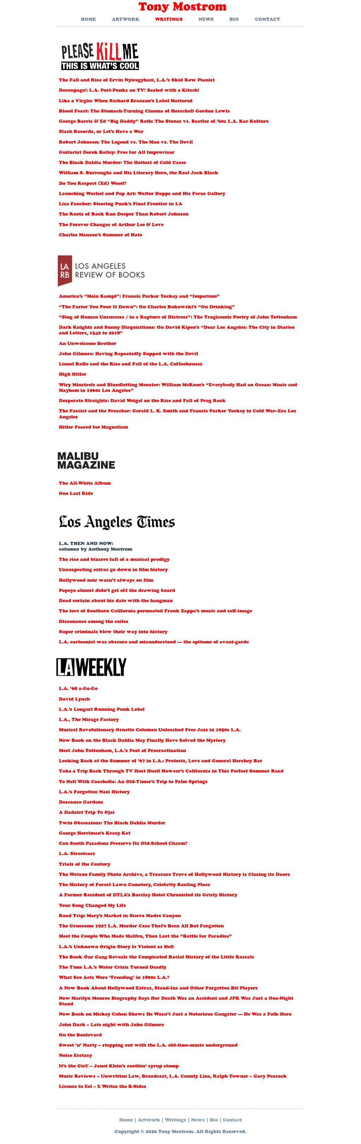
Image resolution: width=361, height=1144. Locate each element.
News (206, 20)
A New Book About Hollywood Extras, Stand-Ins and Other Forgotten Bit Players (158, 988)
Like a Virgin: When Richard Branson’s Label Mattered (125, 101)
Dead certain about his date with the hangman (116, 601)
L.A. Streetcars (77, 854)
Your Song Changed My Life (92, 906)
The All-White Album (85, 484)
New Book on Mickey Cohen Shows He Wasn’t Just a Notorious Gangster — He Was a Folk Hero (175, 1014)
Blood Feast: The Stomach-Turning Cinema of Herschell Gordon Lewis (144, 111)
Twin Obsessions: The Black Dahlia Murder (112, 823)
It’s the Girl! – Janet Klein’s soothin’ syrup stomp (119, 1066)
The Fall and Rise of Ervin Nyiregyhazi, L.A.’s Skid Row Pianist (137, 80)
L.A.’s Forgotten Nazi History (94, 792)
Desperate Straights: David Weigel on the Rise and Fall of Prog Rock (142, 401)
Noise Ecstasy (75, 1056)
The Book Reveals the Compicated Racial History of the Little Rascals (156, 957)
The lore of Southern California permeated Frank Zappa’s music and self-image (155, 611)
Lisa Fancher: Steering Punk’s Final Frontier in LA (120, 204)
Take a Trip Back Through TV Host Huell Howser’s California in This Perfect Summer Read (171, 771)
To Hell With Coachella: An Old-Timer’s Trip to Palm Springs (133, 782)
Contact (267, 20)
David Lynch (74, 699)
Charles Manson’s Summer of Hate (100, 235)
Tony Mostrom (182, 8)
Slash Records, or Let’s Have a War (101, 132)
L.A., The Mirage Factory (89, 720)
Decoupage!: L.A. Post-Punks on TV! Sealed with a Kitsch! (129, 91)
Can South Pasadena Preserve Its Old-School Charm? (123, 844)
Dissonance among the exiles (93, 622)
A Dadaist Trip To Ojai (87, 813)
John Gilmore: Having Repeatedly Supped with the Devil (128, 354)
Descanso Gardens (81, 802)
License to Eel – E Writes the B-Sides (102, 1087)
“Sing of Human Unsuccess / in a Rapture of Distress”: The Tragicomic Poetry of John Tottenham (178, 317)
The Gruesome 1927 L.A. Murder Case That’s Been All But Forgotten (141, 926)
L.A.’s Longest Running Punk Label (102, 710)
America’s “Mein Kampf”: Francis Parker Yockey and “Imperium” (139, 297)
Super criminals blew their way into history (113, 632)
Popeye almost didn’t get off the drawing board (117, 591)
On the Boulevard (80, 1035)
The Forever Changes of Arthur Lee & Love (111, 225)
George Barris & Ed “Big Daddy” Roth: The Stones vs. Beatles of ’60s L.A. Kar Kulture (164, 122)
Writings (169, 20)
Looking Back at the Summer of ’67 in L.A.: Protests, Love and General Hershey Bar (160, 761)
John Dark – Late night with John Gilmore (111, 1025)
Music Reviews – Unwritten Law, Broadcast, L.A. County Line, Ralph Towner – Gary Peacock (173, 1077)
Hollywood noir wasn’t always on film (106, 581)
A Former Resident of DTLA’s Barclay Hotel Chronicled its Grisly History (148, 895)
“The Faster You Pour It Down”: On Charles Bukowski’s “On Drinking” (147, 307)
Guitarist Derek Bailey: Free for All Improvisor (117, 153)
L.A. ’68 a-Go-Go (78, 689)
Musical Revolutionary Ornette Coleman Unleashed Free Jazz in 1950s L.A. (150, 730)
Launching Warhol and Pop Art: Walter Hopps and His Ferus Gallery (142, 194)
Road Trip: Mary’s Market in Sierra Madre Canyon (120, 916)
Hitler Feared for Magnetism (93, 427)
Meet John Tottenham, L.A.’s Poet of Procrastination (122, 751)
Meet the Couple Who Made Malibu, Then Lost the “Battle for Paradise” (145, 936)
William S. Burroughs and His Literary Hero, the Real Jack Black (138, 173)
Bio (234, 20)
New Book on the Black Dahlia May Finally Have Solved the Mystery (142, 741)
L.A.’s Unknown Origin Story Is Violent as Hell (116, 947)
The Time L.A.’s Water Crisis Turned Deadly (112, 968)
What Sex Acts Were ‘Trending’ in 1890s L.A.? (114, 978)
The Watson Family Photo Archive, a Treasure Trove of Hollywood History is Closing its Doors (174, 875)
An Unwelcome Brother (87, 344)
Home (88, 20)
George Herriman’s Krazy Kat (94, 833)
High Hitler (72, 375)
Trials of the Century (84, 864)
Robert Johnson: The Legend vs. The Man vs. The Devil (126, 142)
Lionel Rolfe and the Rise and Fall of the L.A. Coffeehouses (130, 364)
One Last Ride (76, 494)
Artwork (125, 20)
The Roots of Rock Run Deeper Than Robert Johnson (124, 214)
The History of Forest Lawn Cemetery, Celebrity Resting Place (134, 885)
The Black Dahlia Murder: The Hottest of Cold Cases (122, 163)
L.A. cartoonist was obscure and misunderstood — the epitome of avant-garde (154, 642)
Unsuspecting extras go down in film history (113, 570)
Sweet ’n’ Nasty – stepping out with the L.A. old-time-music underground (148, 1045)
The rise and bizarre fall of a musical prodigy (114, 560)
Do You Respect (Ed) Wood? (93, 184)
